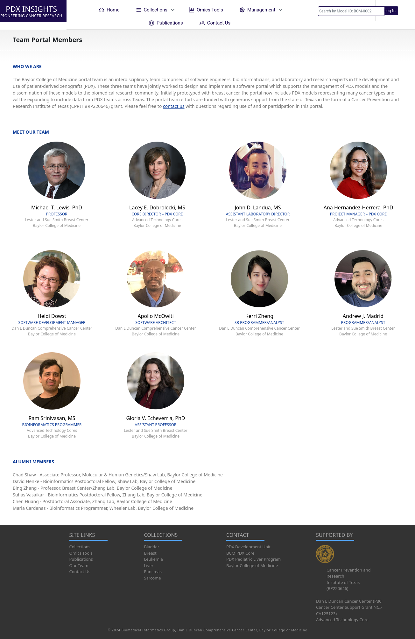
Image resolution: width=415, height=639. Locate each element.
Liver (148, 565)
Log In (390, 10)
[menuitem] (109, 9)
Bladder (151, 547)
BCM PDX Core (240, 553)
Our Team (78, 565)
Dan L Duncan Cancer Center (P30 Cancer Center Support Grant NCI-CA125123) (349, 607)
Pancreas (153, 571)
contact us (174, 106)
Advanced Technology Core (342, 619)
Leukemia (153, 559)
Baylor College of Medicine (252, 565)
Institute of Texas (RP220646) (343, 585)
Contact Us (79, 571)
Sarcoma (152, 578)
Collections (80, 547)
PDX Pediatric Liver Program (253, 559)
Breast (150, 553)
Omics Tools (81, 553)
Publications (81, 559)
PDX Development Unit (248, 547)
